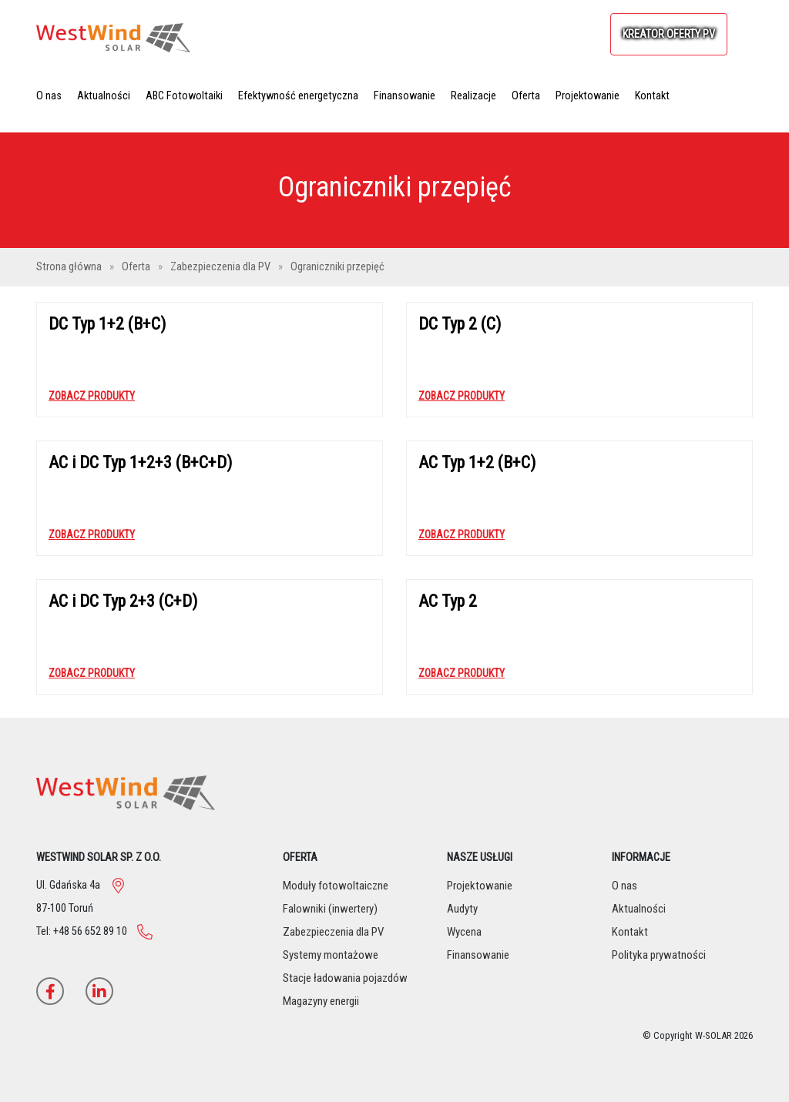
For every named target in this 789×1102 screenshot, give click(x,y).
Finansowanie (404, 95)
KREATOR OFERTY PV (669, 34)
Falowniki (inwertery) (330, 909)
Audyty (462, 909)
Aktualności (103, 95)
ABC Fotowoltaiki (184, 95)
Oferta (526, 95)
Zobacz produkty (92, 396)
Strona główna (70, 266)
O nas (49, 95)
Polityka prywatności (659, 955)
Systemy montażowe (330, 955)
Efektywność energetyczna (298, 95)
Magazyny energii (321, 1001)
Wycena (464, 932)
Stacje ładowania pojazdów (345, 978)
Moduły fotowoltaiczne (335, 886)
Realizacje (473, 95)
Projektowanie (587, 95)
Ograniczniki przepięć (337, 266)
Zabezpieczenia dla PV (221, 266)
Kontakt (652, 95)
